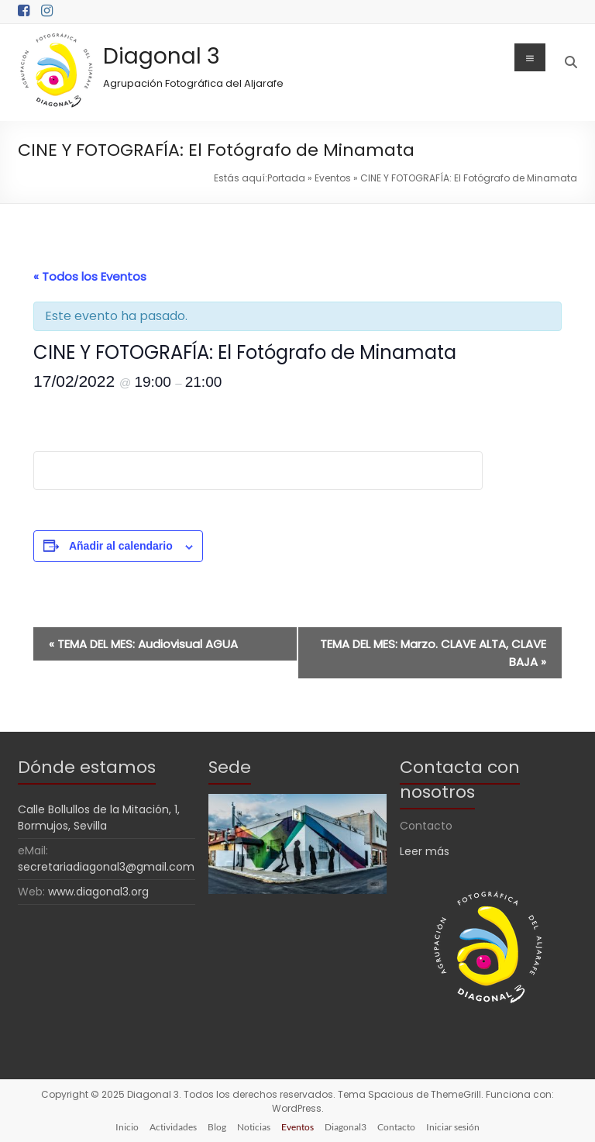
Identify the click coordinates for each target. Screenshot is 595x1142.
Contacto (396, 1127)
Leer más (424, 851)
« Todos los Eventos (89, 276)
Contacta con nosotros (460, 779)
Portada (286, 178)
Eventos (333, 178)
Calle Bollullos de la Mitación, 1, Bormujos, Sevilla (99, 817)
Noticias (253, 1127)
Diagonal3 (345, 1127)
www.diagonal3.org (98, 891)
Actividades (173, 1127)
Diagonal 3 (161, 56)
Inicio (127, 1127)
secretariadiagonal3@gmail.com (106, 867)
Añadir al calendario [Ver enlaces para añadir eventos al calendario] (121, 546)
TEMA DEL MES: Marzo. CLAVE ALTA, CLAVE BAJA (433, 653)
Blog (217, 1127)
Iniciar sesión (453, 1127)
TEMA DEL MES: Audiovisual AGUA (143, 644)
